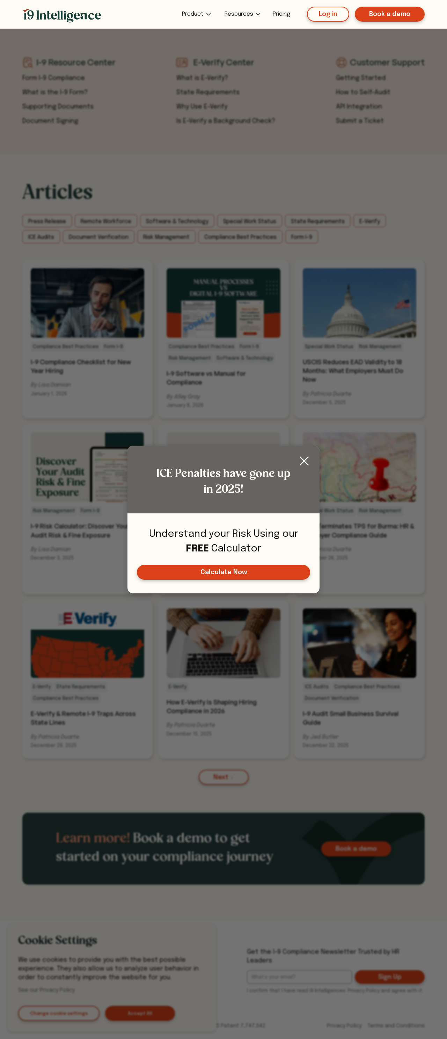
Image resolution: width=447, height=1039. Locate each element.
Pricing (281, 14)
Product (193, 14)
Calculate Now (223, 572)
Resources (239, 14)
